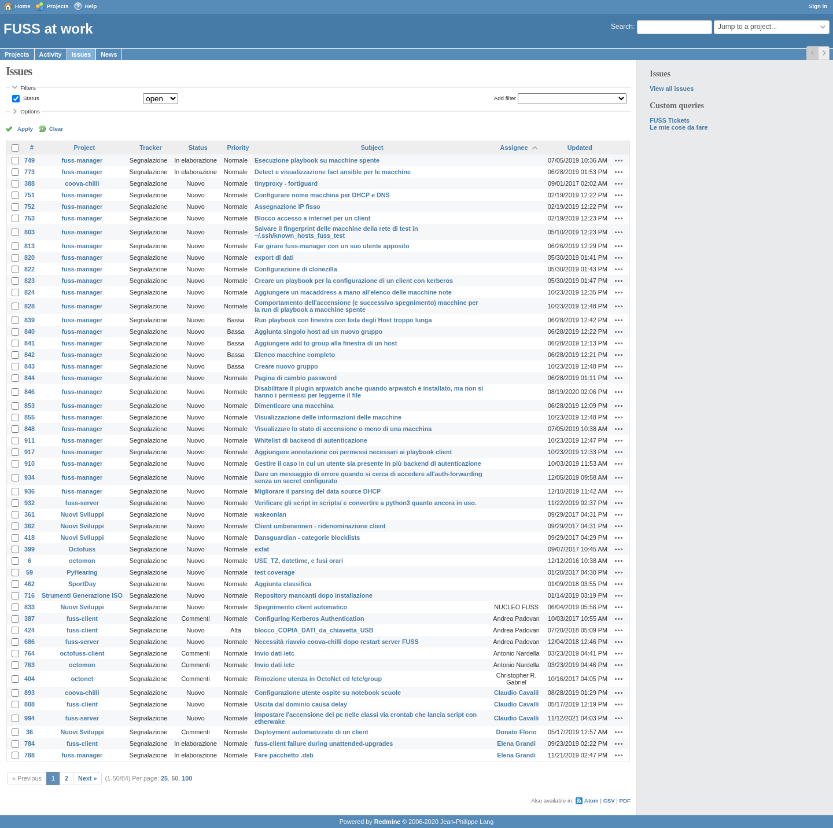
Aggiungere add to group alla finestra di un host (326, 343)
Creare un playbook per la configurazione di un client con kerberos (354, 280)
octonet (82, 678)
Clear (56, 129)
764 (29, 653)
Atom (591, 800)
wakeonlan (270, 514)
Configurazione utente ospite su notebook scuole (328, 692)
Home (23, 6)
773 (29, 171)
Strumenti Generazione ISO (82, 595)
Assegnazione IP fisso (287, 206)
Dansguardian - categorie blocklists (307, 537)
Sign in (818, 6)
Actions (619, 160)
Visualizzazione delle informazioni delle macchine (328, 417)
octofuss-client (82, 653)
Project (84, 147)
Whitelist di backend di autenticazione (311, 440)
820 (29, 257)
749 (29, 160)
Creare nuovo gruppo (286, 366)
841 (29, 343)
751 (29, 195)
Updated (579, 147)
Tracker (150, 147)
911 (29, 440)
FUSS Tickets (670, 120)
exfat (262, 549)
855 (29, 417)
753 (29, 218)
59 (29, 572)
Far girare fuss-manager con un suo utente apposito (332, 245)
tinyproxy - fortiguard (286, 183)
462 (29, 583)
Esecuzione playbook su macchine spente (317, 160)
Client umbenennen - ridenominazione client (320, 525)
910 (29, 463)
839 (29, 320)
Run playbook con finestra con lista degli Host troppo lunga (343, 320)
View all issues (672, 88)
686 (29, 641)
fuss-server (82, 502)
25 (164, 778)
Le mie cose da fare (678, 127)
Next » (87, 778)
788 (29, 755)
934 (29, 477)
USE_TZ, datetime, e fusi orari (299, 560)
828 (29, 306)
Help (91, 6)
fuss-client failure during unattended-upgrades (324, 743)
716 (29, 595)
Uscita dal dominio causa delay (301, 704)
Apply (25, 129)
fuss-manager (82, 160)
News (109, 54)
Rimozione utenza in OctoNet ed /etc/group (318, 678)
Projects (58, 6)
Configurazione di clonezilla (296, 269)
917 (29, 451)
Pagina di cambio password (296, 377)
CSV (609, 800)
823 (29, 280)
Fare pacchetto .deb (284, 755)
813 (29, 245)
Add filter (505, 98)
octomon (82, 560)
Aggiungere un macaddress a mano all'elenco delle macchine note (353, 292)
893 (29, 692)
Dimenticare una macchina (294, 405)
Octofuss (82, 549)
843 (29, 366)
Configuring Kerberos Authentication (309, 618)
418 (29, 537)
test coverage (275, 572)
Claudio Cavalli (516, 692)
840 (29, 331)
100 (187, 778)
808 (29, 704)
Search (622, 27)
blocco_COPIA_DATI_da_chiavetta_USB (314, 630)
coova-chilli (82, 183)
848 (29, 428)
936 (29, 491)
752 (29, 206)
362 (29, 525)
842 (29, 354)
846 (29, 391)
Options (30, 111)
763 (29, 664)
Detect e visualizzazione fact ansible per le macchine (333, 171)
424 (29, 630)
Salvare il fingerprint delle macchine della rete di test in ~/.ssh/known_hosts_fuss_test (336, 232)
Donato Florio (516, 731)
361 (29, 514)
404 (29, 678)
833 (29, 606)
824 (29, 292)
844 (29, 377)
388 (29, 183)
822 (29, 269)
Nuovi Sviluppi (82, 514)
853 (29, 405)
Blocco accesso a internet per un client (312, 218)
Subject (372, 147)
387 (29, 618)
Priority (238, 147)
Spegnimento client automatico (301, 606)
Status (30, 98)
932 (29, 502)
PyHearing (82, 572)
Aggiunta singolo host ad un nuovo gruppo (318, 331)
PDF (625, 800)
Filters (27, 87)
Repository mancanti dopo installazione (314, 595)
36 (29, 731)
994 (29, 718)
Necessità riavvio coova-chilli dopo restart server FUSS (337, 641)
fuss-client (82, 618)
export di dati (274, 257)
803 (29, 232)
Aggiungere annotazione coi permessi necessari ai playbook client (353, 451)
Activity (50, 54)
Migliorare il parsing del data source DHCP (318, 491)
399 (29, 549)
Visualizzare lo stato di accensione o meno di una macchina (343, 428)
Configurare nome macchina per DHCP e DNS (322, 195)
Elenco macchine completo (295, 354)
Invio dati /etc (274, 653)
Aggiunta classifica (283, 583)
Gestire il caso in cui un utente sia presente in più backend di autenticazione (368, 463)
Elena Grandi (516, 743)
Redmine (387, 821)
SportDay (82, 583)
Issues (81, 54)
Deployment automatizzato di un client (311, 731)
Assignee (514, 147)
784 (29, 743)
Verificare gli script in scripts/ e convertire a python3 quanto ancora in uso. (366, 502)
